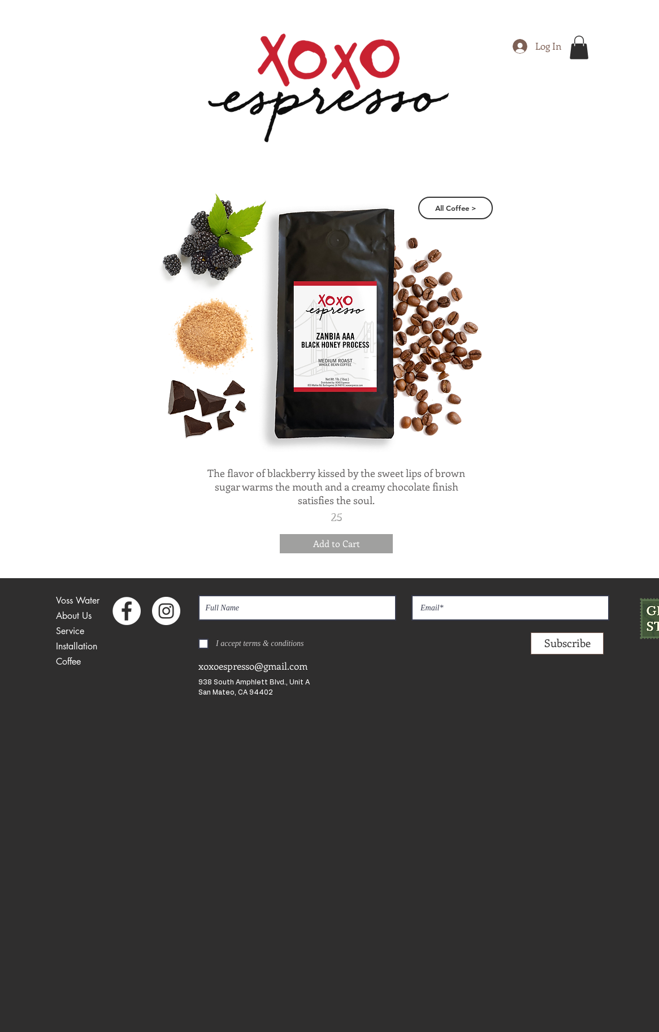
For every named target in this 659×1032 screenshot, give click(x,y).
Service (70, 631)
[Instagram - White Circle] (166, 611)
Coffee (68, 661)
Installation (76, 646)
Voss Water (77, 600)
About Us (74, 616)
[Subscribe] (567, 643)
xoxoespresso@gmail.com (252, 666)
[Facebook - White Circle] (126, 611)
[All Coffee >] (455, 208)
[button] (579, 47)
